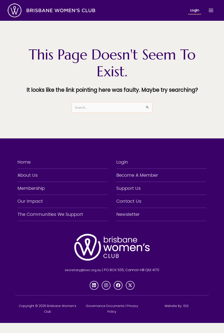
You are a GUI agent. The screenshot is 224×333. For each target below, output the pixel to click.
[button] (194, 10)
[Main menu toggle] (211, 10)
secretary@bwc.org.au (83, 279)
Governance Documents (105, 316)
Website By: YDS (176, 316)
